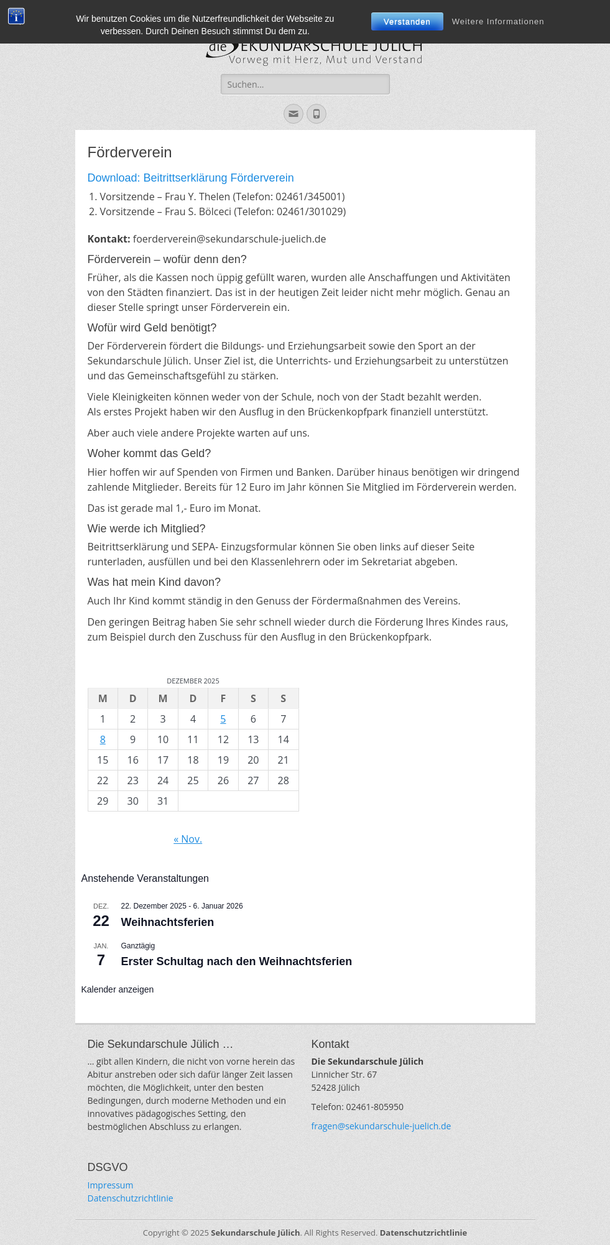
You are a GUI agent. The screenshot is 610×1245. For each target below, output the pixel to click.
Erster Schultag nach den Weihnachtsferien (237, 961)
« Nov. (187, 839)
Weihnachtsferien (168, 922)
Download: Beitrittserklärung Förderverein (191, 178)
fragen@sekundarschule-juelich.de (381, 1126)
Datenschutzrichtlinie (130, 1198)
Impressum (111, 1185)
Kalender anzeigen (117, 989)
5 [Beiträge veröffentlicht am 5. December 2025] (223, 719)
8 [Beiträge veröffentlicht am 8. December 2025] (103, 739)
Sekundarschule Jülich (255, 1232)
